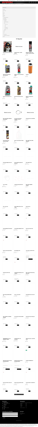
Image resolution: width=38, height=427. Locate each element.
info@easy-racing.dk (6, 407)
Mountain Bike (4, 10)
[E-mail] (10, 414)
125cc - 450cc (6, 24)
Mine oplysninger (22, 413)
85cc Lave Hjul (6, 28)
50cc (5, 25)
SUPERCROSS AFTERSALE (6, 35)
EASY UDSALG (5, 34)
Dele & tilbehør (5, 19)
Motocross (4, 9)
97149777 (5, 405)
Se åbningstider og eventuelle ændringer (26, 402)
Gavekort (4, 36)
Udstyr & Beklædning (5, 17)
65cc (5, 26)
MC (3, 33)
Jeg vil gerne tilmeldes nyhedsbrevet (9, 416)
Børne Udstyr (4, 18)
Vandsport (4, 15)
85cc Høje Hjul (6, 27)
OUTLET (4, 16)
